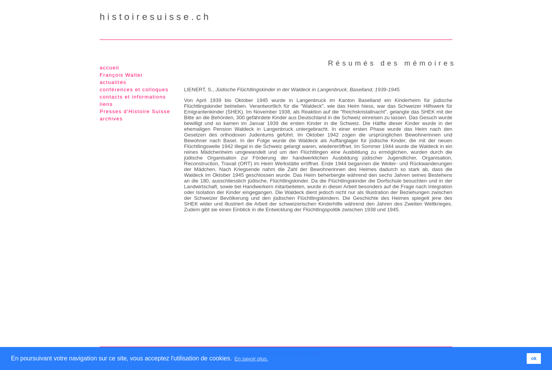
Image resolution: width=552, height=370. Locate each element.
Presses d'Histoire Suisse (135, 111)
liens (106, 104)
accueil (109, 68)
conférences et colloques (134, 89)
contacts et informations (133, 97)
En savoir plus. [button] (251, 359)
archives (111, 119)
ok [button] (534, 358)
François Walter (121, 75)
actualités (113, 82)
